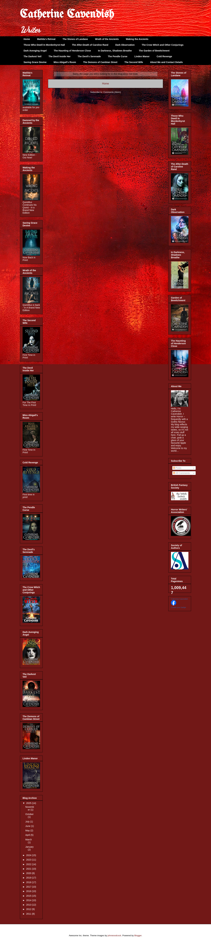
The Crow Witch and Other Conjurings (162, 45)
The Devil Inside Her (59, 56)
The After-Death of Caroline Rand (90, 45)
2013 (29, 904)
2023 (29, 859)
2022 (29, 864)
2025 (29, 803)
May (27, 830)
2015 (29, 895)
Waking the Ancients (137, 39)
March (28, 839)
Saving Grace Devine (35, 62)
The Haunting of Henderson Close (72, 50)
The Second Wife (133, 62)
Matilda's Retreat (46, 39)
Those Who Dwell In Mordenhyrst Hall (44, 45)
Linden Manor (142, 56)
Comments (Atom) (112, 92)
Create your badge (178, 607)
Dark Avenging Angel (35, 50)
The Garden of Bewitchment (154, 50)
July (27, 821)
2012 (29, 909)
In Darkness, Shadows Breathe (115, 50)
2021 (29, 868)
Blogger (138, 935)
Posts (177, 468)
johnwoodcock (114, 935)
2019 (29, 877)
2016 (29, 891)
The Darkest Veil (32, 56)
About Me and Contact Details (166, 62)
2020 (29, 873)
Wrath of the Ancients (107, 39)
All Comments (181, 473)
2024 (29, 855)
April (28, 835)
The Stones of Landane (75, 39)
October (29, 814)
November (29, 808)
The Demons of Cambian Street (100, 62)
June (28, 826)
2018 (29, 882)
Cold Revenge (164, 56)
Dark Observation (125, 45)
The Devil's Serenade (89, 56)
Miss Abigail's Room (65, 62)
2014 (29, 900)
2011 (29, 913)
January (29, 847)
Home (27, 39)
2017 (29, 886)
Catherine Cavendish (67, 15)
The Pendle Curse (117, 56)
